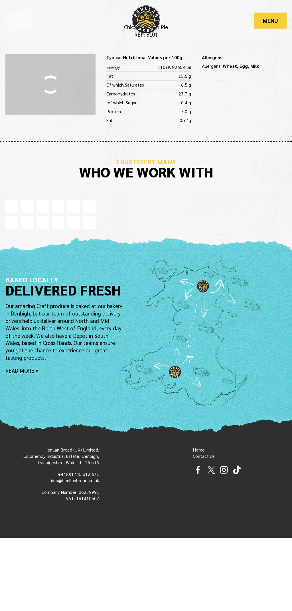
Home (199, 523)
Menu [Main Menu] (270, 20)
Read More (19, 443)
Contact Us (204, 529)
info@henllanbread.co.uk (75, 554)
